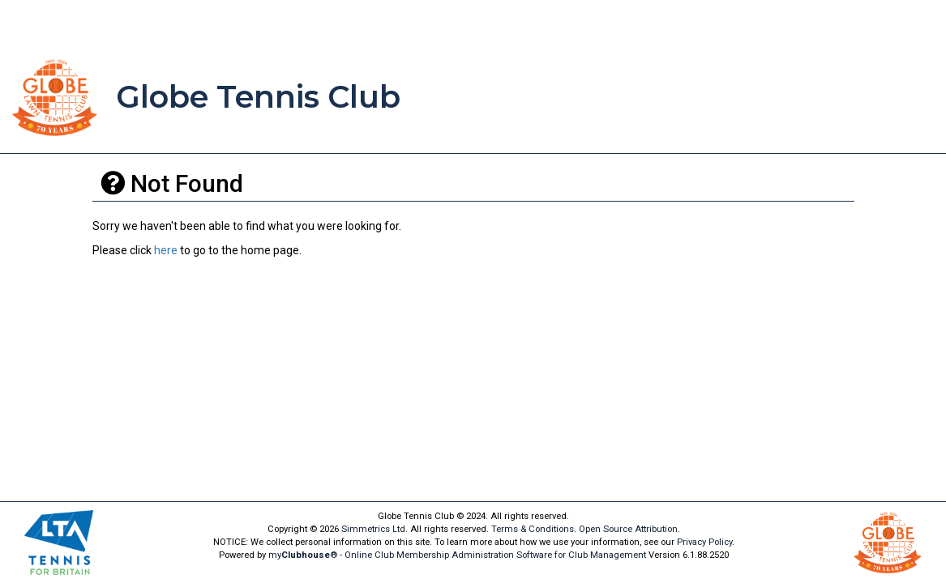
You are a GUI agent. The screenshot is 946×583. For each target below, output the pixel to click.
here (166, 250)
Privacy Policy (704, 542)
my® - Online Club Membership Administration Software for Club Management (457, 555)
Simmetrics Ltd (373, 529)
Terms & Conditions (532, 529)
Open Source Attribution (628, 529)
